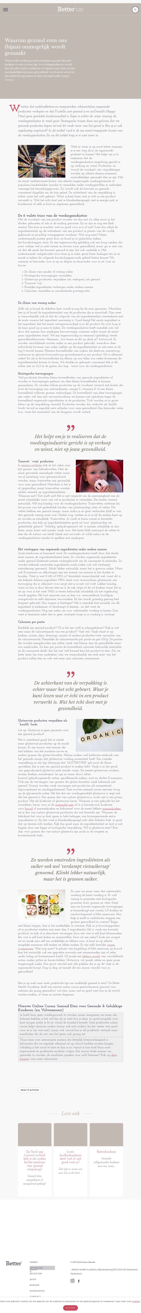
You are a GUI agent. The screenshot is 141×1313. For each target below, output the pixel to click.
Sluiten (70, 1308)
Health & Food (30, 1090)
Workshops (37, 1294)
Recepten (36, 1277)
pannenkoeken (111, 808)
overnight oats (64, 804)
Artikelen (36, 1271)
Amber (34, 1266)
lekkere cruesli (91, 956)
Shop (33, 1283)
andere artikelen (31, 465)
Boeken (34, 1289)
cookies (136, 1301)
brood (29, 808)
